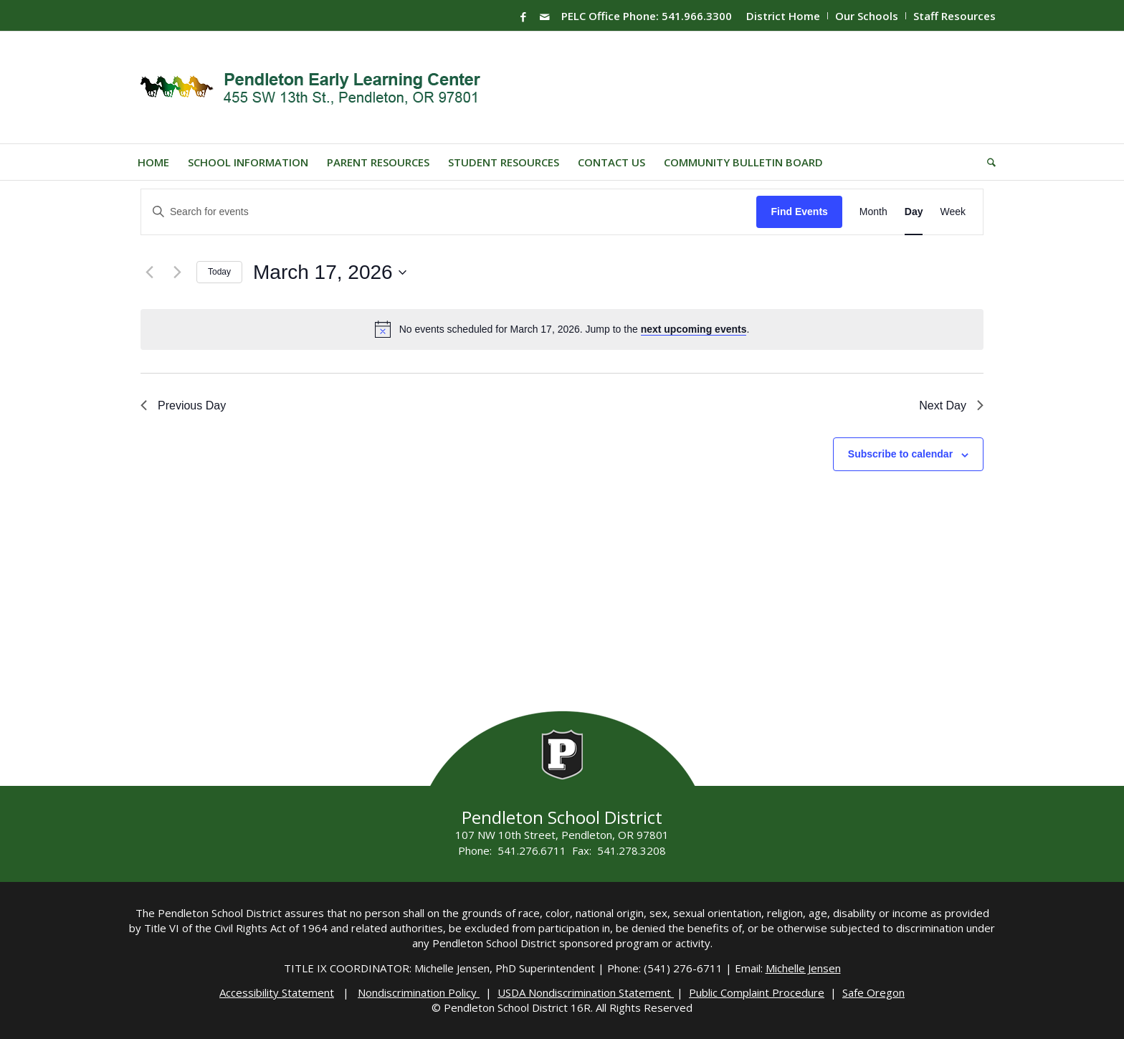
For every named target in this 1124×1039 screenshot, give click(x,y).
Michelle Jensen (803, 968)
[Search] (987, 162)
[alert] (574, 329)
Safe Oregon (873, 992)
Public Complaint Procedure (756, 992)
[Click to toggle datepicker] (329, 272)
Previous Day (183, 405)
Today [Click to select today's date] (219, 272)
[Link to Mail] (545, 16)
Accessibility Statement (276, 992)
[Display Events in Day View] (914, 211)
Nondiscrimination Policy (419, 992)
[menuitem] (783, 15)
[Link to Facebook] (523, 16)
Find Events (799, 211)
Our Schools (866, 16)
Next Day (951, 405)
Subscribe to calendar (900, 454)
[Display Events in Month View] (873, 211)
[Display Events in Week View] (953, 211)
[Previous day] (149, 272)
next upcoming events (694, 329)
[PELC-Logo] (316, 87)
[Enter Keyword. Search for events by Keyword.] (448, 211)
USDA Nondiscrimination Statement (585, 992)
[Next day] (177, 272)
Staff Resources (954, 16)
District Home (783, 16)
